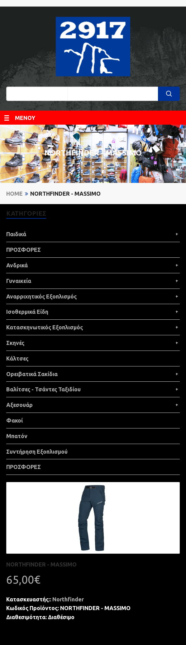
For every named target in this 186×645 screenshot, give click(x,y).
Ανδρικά (17, 265)
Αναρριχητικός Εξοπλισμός (41, 296)
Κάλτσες (17, 358)
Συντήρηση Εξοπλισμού (37, 451)
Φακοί (14, 420)
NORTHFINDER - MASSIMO (65, 193)
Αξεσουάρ (19, 405)
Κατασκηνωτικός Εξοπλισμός (44, 327)
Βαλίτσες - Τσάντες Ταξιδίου (43, 389)
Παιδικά (16, 234)
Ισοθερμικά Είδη (27, 311)
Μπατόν (16, 436)
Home (14, 193)
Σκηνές (15, 343)
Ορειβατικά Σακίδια (32, 374)
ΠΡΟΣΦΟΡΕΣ (23, 249)
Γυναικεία (18, 281)
